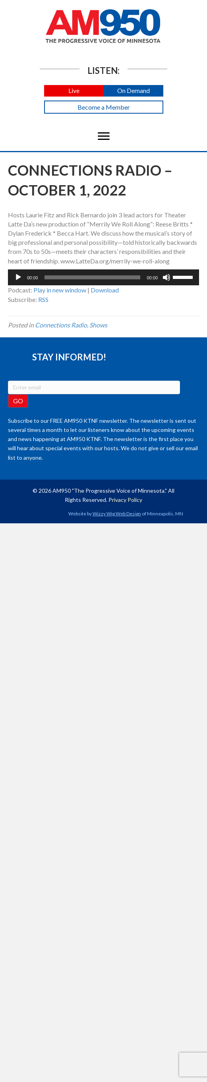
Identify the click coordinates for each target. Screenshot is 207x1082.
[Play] (18, 277)
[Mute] (166, 277)
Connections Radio (61, 325)
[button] (74, 91)
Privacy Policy (125, 499)
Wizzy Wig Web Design (117, 514)
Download (105, 290)
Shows (98, 325)
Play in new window (59, 290)
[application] (103, 277)
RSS (43, 299)
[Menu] (104, 136)
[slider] (92, 277)
